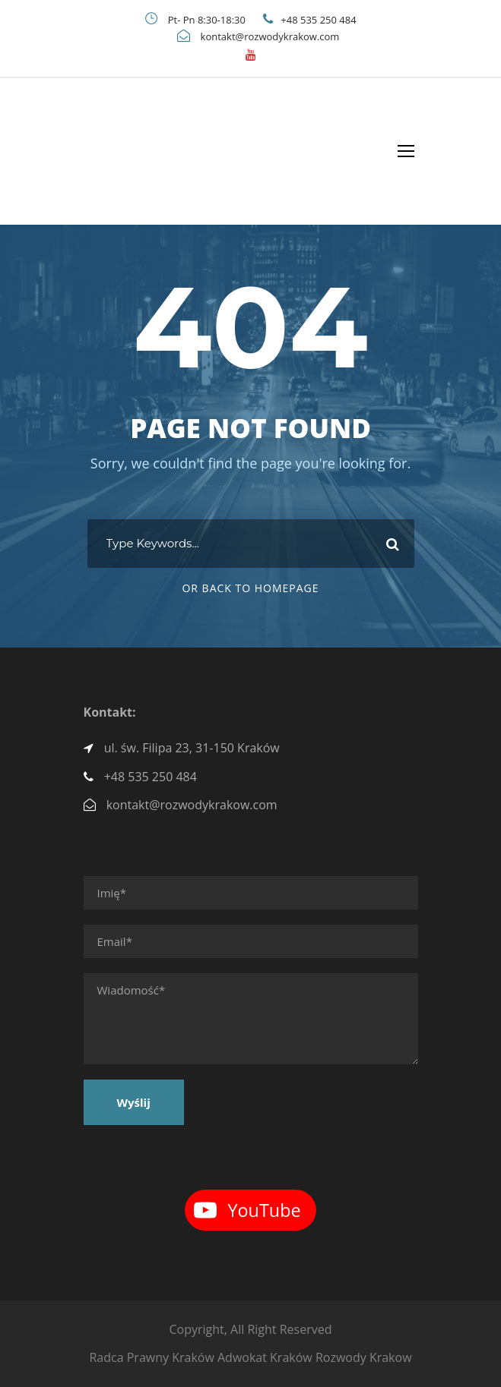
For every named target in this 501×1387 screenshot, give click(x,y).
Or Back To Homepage (250, 588)
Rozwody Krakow (364, 1357)
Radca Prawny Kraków (151, 1357)
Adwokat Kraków (264, 1357)
